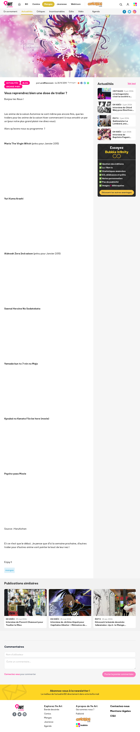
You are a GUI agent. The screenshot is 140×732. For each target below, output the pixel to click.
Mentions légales (120, 711)
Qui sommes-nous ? (85, 709)
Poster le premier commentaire (119, 674)
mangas (9, 570)
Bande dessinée (51, 709)
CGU (113, 715)
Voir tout (132, 83)
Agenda (96, 11)
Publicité (80, 713)
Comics (47, 713)
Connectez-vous (12, 674)
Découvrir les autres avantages (117, 192)
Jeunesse (48, 722)
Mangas (48, 717)
